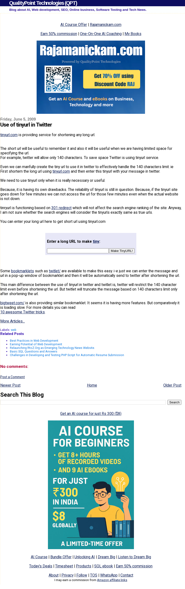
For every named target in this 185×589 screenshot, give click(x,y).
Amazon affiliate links (112, 580)
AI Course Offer (73, 24)
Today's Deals (40, 566)
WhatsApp (109, 575)
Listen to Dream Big (134, 557)
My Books (133, 33)
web (13, 330)
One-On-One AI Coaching (101, 33)
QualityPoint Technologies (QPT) (43, 3)
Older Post (172, 385)
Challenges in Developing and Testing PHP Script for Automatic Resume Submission (67, 355)
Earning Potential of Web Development (36, 344)
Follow (81, 575)
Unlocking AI (84, 557)
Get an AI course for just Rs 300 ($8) (90, 413)
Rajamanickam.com (105, 24)
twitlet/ (54, 271)
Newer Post (10, 385)
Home (92, 385)
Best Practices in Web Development (34, 340)
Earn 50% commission (58, 33)
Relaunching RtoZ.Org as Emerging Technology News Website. (52, 348)
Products (83, 566)
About (54, 575)
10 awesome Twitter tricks (22, 312)
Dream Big (106, 557)
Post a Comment (12, 377)
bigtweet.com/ (12, 303)
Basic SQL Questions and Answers (33, 351)
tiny (96, 241)
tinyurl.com (9, 135)
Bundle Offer (61, 557)
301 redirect (61, 208)
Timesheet (64, 566)
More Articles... (12, 321)
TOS (93, 575)
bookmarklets (22, 271)
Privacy (67, 575)
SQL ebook (103, 566)
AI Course (39, 557)
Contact (126, 575)
